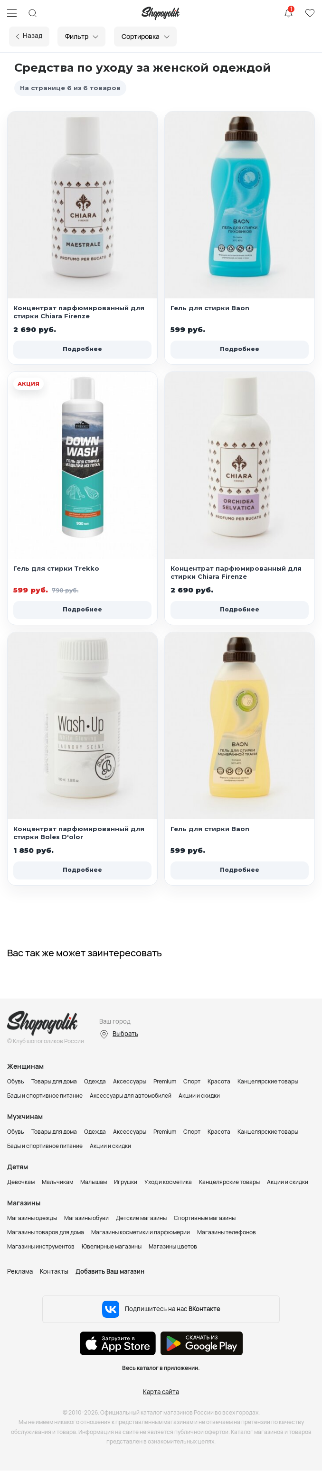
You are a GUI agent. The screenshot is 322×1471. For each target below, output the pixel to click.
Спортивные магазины (205, 1218)
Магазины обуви (86, 1218)
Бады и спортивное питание (45, 1096)
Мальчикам (57, 1182)
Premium (164, 1081)
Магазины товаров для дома (45, 1232)
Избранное (309, 13)
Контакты (54, 1271)
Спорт (191, 1081)
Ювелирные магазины (112, 1246)
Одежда (95, 1081)
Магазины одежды (32, 1218)
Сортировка (143, 36)
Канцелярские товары (267, 1081)
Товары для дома (54, 1081)
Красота (219, 1081)
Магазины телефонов (226, 1232)
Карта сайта (161, 1392)
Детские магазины (141, 1218)
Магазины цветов (173, 1246)
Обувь (15, 1081)
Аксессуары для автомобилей (130, 1096)
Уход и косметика (168, 1182)
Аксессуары (129, 1081)
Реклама (20, 1271)
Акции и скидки (199, 1096)
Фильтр (79, 36)
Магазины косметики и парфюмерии (140, 1232)
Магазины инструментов (41, 1246)
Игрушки (125, 1182)
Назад (34, 35)
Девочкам (21, 1182)
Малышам (93, 1182)
